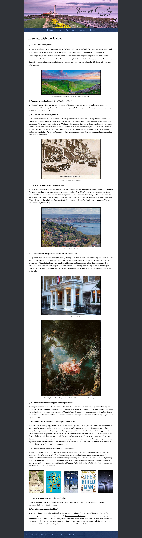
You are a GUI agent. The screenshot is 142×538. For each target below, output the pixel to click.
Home (92, 30)
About (59, 30)
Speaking (70, 30)
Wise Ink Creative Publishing (75, 515)
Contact (81, 30)
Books (50, 30)
